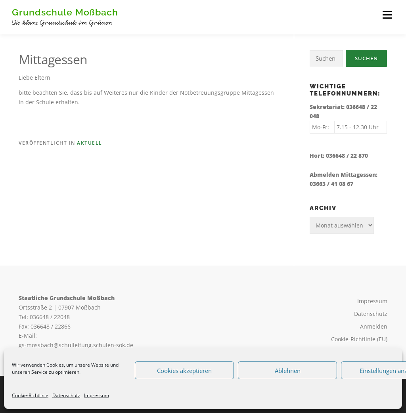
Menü (387, 15)
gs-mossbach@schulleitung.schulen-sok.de (76, 345)
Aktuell (89, 143)
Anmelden (373, 326)
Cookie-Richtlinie (30, 395)
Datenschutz (66, 395)
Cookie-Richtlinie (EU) (359, 339)
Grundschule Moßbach (65, 12)
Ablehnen (288, 371)
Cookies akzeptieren (184, 371)
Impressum (96, 395)
